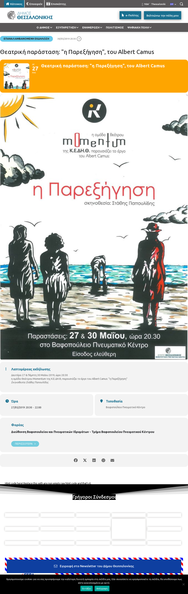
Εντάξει (86, 588)
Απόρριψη (102, 588)
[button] (181, 3)
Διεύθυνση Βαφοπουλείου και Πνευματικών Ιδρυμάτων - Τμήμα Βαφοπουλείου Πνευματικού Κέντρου (82, 431)
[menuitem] (173, 4)
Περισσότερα (25, 444)
